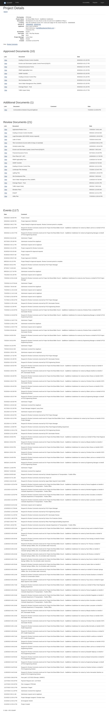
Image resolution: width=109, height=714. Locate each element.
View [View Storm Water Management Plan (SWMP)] (5, 83)
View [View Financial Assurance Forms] (5, 67)
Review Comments (12, 44)
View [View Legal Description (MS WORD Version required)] (5, 136)
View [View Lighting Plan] (5, 173)
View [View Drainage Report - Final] (5, 87)
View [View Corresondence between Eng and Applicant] (5, 110)
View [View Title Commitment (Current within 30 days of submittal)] (5, 143)
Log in (102, 2)
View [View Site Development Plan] (5, 80)
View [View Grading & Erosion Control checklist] (5, 60)
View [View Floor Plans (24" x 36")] (5, 156)
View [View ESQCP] (5, 193)
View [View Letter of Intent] (5, 139)
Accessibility (86, 2)
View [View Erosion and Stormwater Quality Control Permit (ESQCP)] (5, 63)
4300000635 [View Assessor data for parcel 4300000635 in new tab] (29, 24)
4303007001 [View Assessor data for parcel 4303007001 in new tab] (37, 24)
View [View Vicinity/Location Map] (5, 146)
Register (95, 2)
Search (6, 11)
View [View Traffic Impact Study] (5, 90)
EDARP (9, 3)
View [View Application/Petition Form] (5, 129)
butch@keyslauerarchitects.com (45, 28)
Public (17, 2)
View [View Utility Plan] (5, 196)
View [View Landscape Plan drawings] (5, 169)
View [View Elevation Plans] (5, 189)
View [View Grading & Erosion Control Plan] (5, 77)
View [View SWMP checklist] (5, 73)
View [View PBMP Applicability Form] (5, 70)
